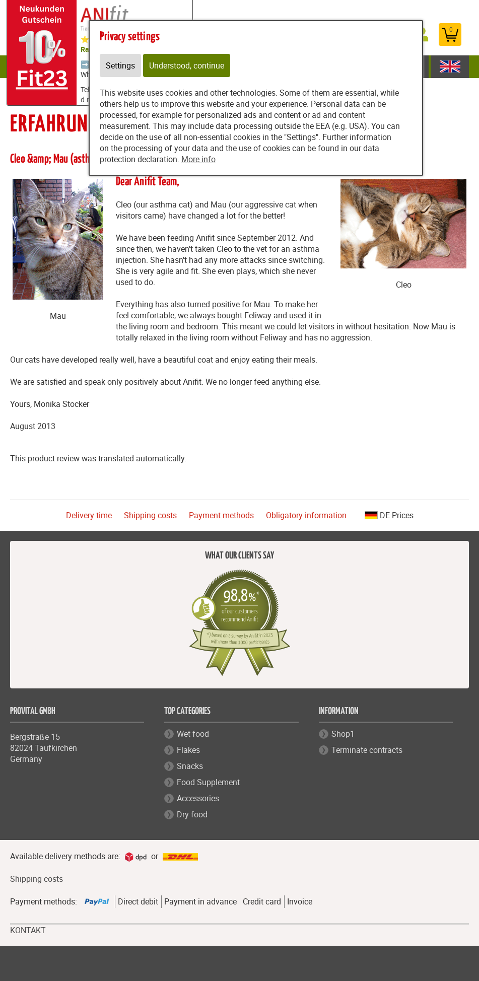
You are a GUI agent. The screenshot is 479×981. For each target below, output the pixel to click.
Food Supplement (208, 782)
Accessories (198, 798)
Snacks (190, 766)
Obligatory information (306, 515)
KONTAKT (28, 930)
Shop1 (343, 733)
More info (198, 159)
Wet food (193, 733)
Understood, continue (186, 65)
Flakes (188, 749)
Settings (120, 65)
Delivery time (89, 515)
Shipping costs (150, 515)
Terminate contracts (366, 749)
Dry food (192, 814)
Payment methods (221, 515)
